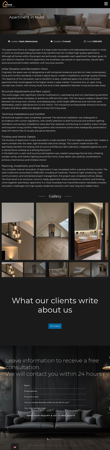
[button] (8, 234)
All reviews (55, 326)
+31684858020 (55, 439)
